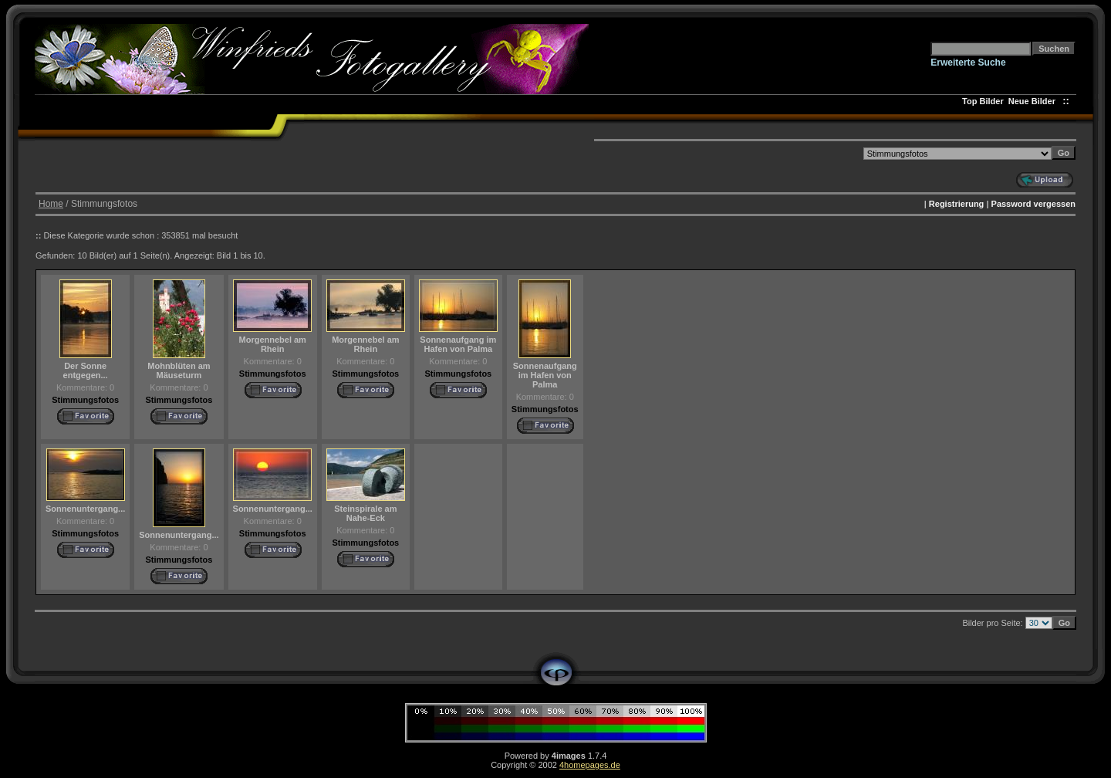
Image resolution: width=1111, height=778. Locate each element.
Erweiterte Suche (967, 62)
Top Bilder (983, 101)
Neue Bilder (1034, 101)
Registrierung (956, 203)
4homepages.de (589, 765)
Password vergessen (1033, 203)
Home (51, 203)
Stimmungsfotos (85, 399)
